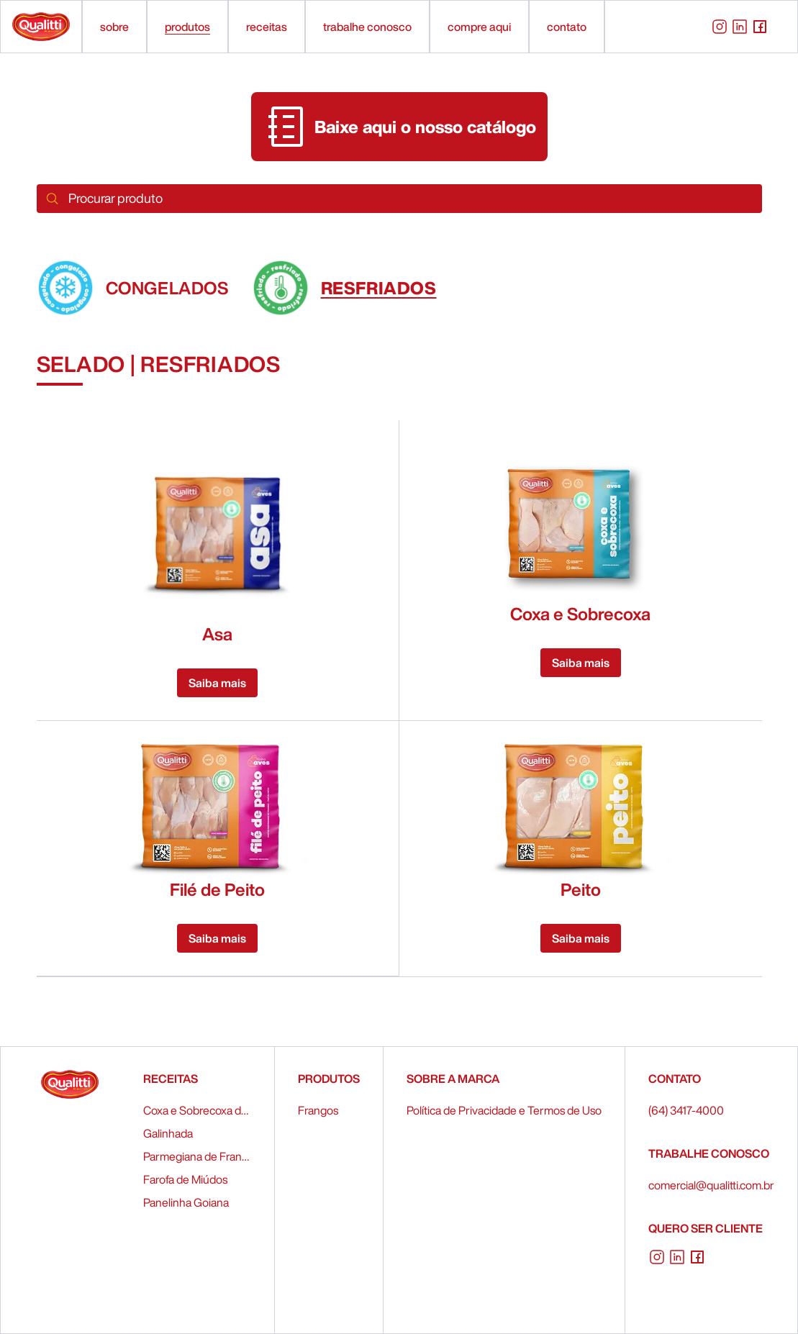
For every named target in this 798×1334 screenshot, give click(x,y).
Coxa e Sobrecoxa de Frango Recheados (197, 1110)
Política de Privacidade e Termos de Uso (504, 1110)
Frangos (318, 1110)
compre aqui (479, 26)
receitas (266, 26)
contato (566, 26)
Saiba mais (217, 683)
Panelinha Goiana (186, 1202)
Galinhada (168, 1133)
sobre (114, 26)
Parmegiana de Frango (197, 1156)
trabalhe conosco (367, 26)
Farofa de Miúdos (185, 1179)
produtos (187, 26)
